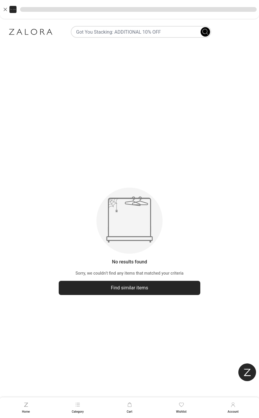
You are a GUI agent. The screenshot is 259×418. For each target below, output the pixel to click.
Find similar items (129, 288)
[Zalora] (31, 32)
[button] (129, 9)
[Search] (205, 32)
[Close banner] (5, 9)
